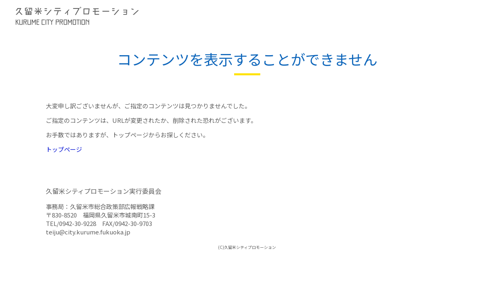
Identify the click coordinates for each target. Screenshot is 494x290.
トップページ (64, 149)
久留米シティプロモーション (128, 16)
